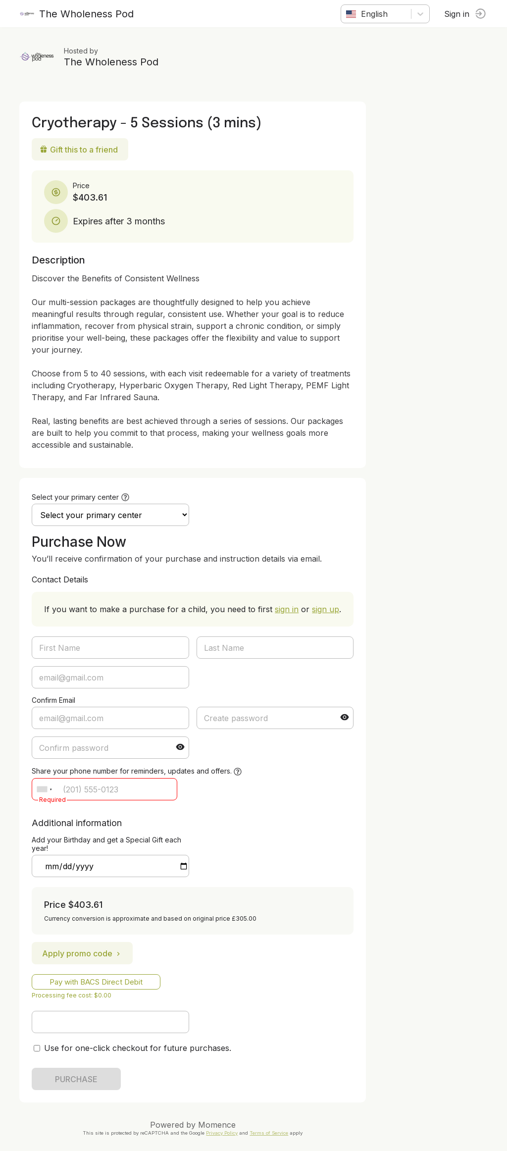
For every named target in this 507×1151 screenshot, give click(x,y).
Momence (217, 1125)
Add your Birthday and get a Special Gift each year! (107, 844)
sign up (326, 609)
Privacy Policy (222, 1133)
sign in (287, 609)
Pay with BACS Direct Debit (96, 982)
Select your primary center (75, 497)
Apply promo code (83, 953)
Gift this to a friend (79, 150)
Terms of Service (269, 1133)
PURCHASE (76, 1079)
